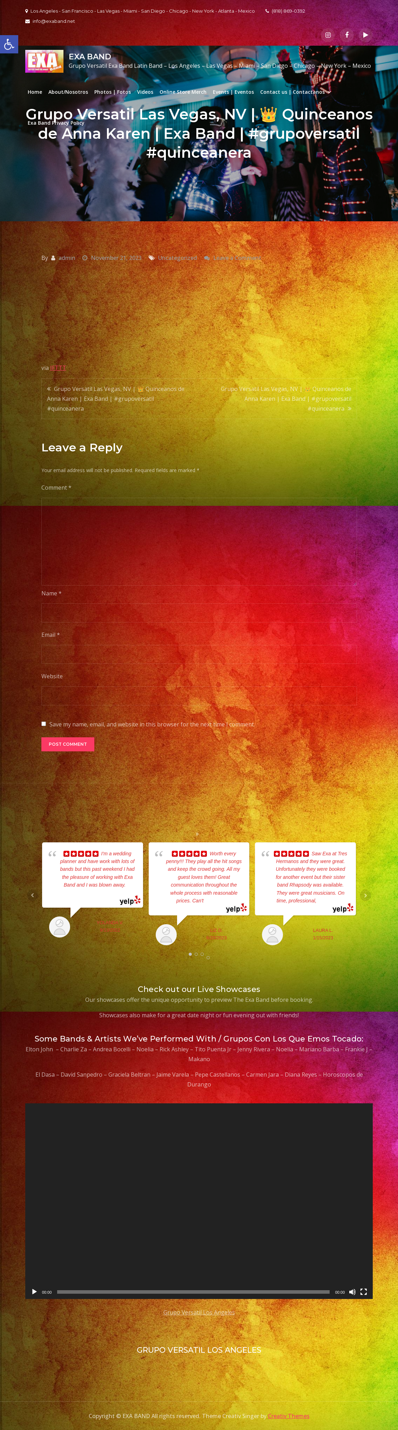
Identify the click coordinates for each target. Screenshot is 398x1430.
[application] (199, 1201)
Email (50, 635)
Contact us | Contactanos (292, 92)
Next (365, 895)
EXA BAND (90, 56)
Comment (56, 487)
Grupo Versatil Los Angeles (199, 1312)
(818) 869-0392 (285, 11)
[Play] (34, 1291)
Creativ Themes (289, 1416)
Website (52, 676)
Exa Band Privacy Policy (56, 122)
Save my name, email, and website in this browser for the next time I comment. (152, 724)
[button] (9, 44)
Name (51, 593)
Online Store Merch (183, 92)
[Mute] (352, 1291)
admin (67, 258)
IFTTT (58, 368)
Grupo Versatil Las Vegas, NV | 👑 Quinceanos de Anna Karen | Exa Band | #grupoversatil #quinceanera (115, 398)
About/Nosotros (68, 92)
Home (35, 92)
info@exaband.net (50, 21)
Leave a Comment (237, 258)
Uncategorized (177, 258)
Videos (145, 92)
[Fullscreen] (363, 1291)
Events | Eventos (233, 92)
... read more (217, 900)
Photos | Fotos (112, 92)
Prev (32, 895)
